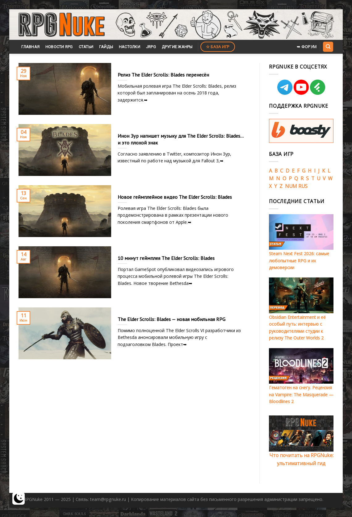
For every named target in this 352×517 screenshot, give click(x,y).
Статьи (86, 46)
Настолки (129, 46)
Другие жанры (177, 46)
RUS (303, 186)
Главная (30, 46)
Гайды (106, 46)
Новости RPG (59, 46)
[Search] (328, 47)
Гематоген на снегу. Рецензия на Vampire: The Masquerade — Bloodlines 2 (301, 394)
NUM (291, 186)
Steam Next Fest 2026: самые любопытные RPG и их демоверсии (299, 260)
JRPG (151, 46)
